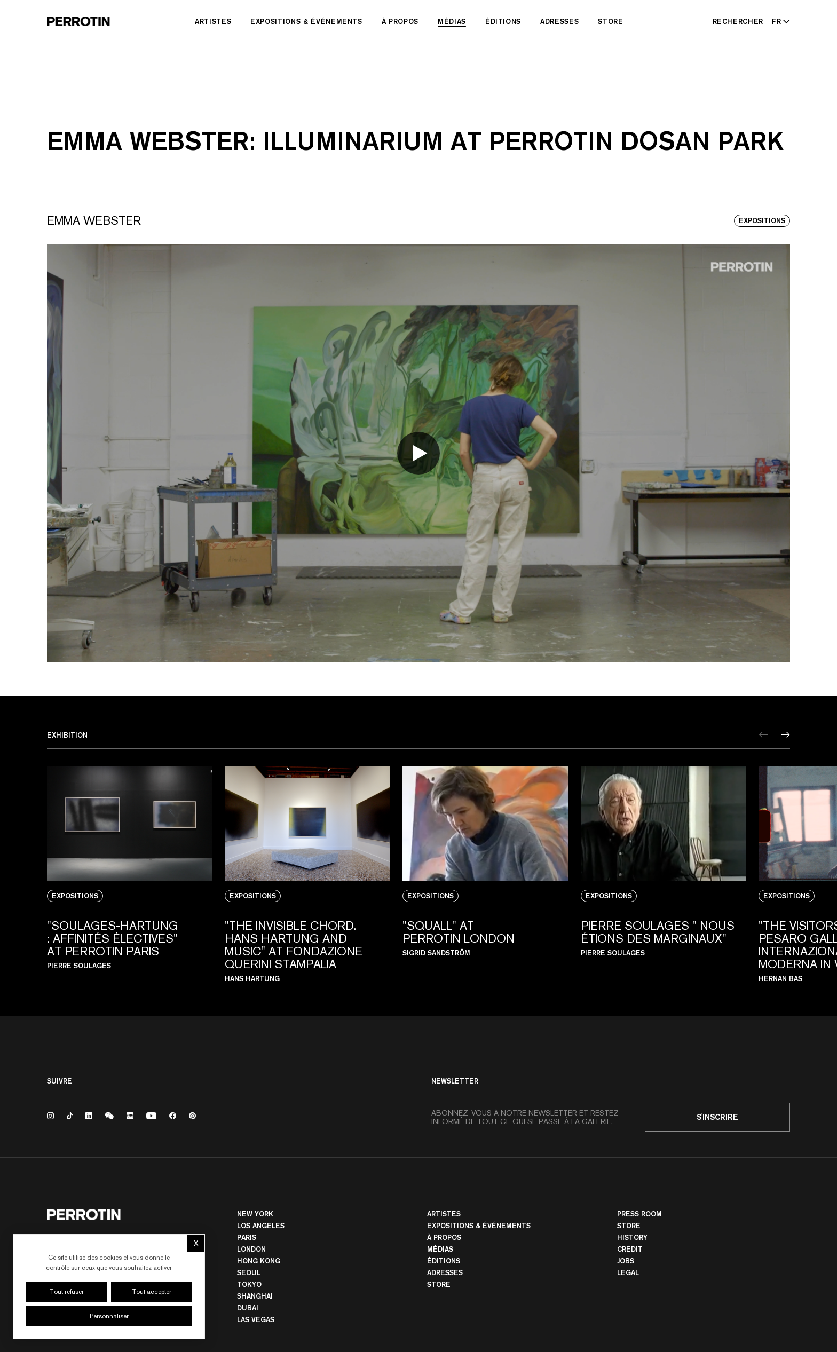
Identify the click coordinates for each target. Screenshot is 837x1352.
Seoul (248, 1272)
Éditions (503, 21)
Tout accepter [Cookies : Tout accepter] (151, 1291)
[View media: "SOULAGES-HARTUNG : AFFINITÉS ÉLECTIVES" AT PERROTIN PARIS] (129, 874)
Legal (628, 1272)
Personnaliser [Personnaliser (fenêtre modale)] (109, 1316)
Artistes (213, 21)
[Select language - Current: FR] (779, 21)
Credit (630, 1249)
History (632, 1237)
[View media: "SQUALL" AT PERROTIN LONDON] (484, 874)
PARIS (246, 1237)
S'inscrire (717, 1117)
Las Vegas (255, 1319)
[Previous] (763, 735)
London (251, 1249)
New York (255, 1213)
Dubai (247, 1307)
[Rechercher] (738, 21)
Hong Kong (258, 1260)
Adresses (559, 21)
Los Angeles (261, 1225)
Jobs (625, 1260)
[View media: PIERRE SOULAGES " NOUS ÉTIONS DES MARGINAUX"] (663, 874)
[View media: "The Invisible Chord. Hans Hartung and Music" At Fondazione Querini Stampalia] (307, 874)
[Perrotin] (78, 21)
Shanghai (255, 1296)
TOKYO (249, 1284)
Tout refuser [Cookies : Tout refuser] (67, 1291)
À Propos (400, 21)
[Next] (785, 735)
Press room (639, 1213)
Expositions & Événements (306, 21)
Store (610, 21)
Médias (452, 21)
